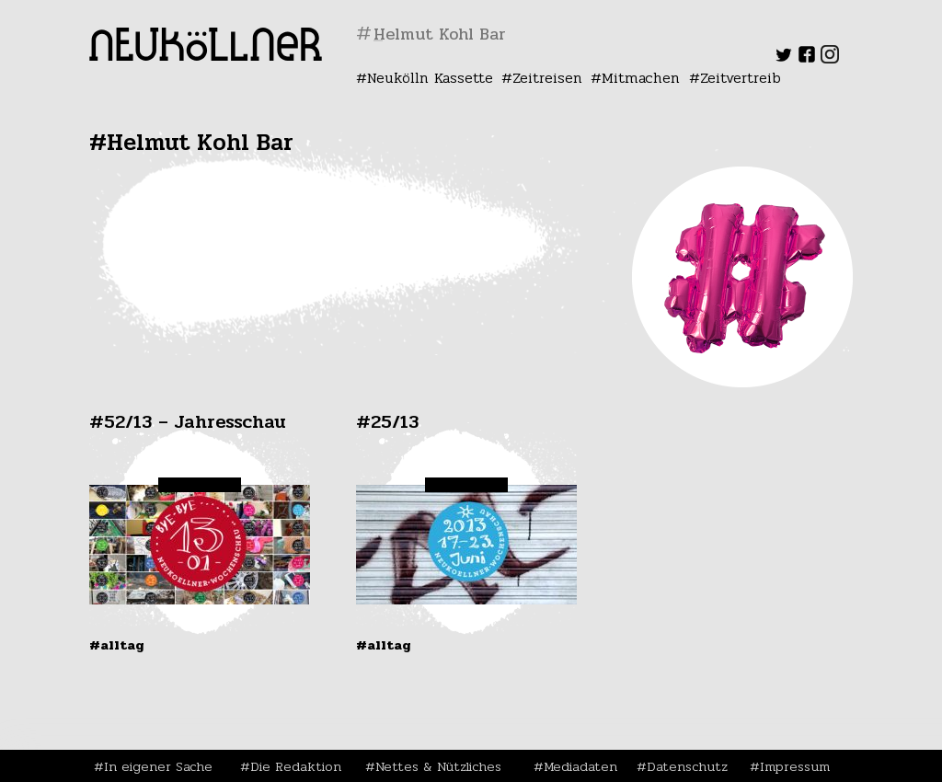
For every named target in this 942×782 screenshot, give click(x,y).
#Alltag (116, 645)
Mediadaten (580, 766)
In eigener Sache (158, 766)
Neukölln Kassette (430, 77)
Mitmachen (641, 77)
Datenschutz (687, 766)
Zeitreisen (547, 77)
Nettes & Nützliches (438, 766)
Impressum (795, 766)
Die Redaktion (295, 766)
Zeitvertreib (740, 77)
